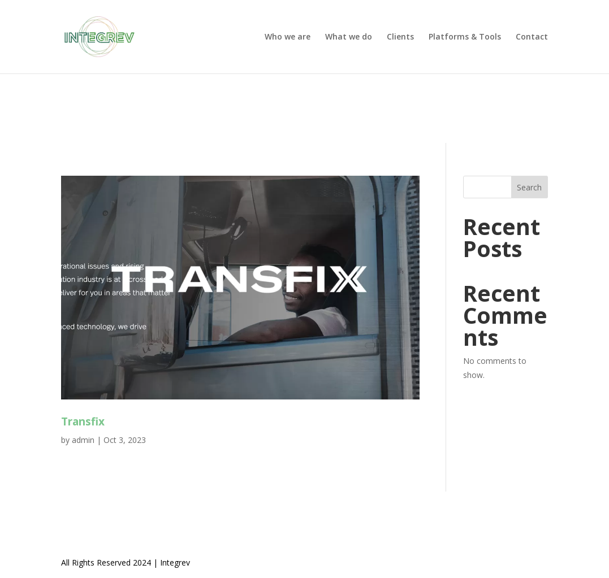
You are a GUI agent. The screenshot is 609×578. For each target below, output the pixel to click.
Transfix (83, 421)
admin (83, 439)
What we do (348, 37)
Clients (400, 37)
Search (529, 187)
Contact (532, 37)
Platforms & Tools (465, 37)
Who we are (287, 37)
